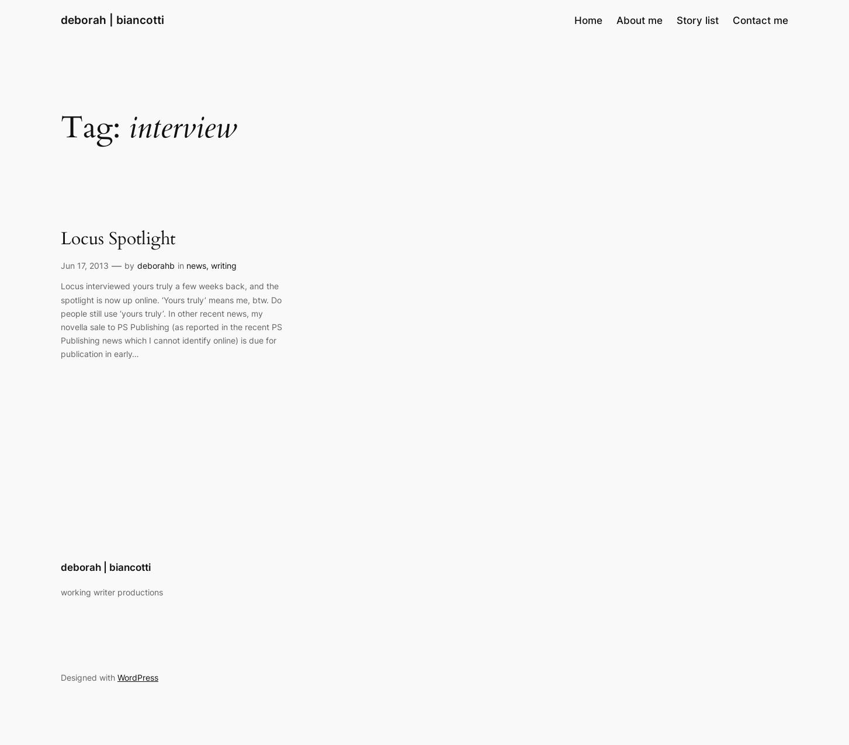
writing (224, 266)
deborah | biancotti (112, 20)
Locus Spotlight (118, 239)
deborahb (156, 266)
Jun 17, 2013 (85, 266)
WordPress (137, 677)
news (196, 266)
